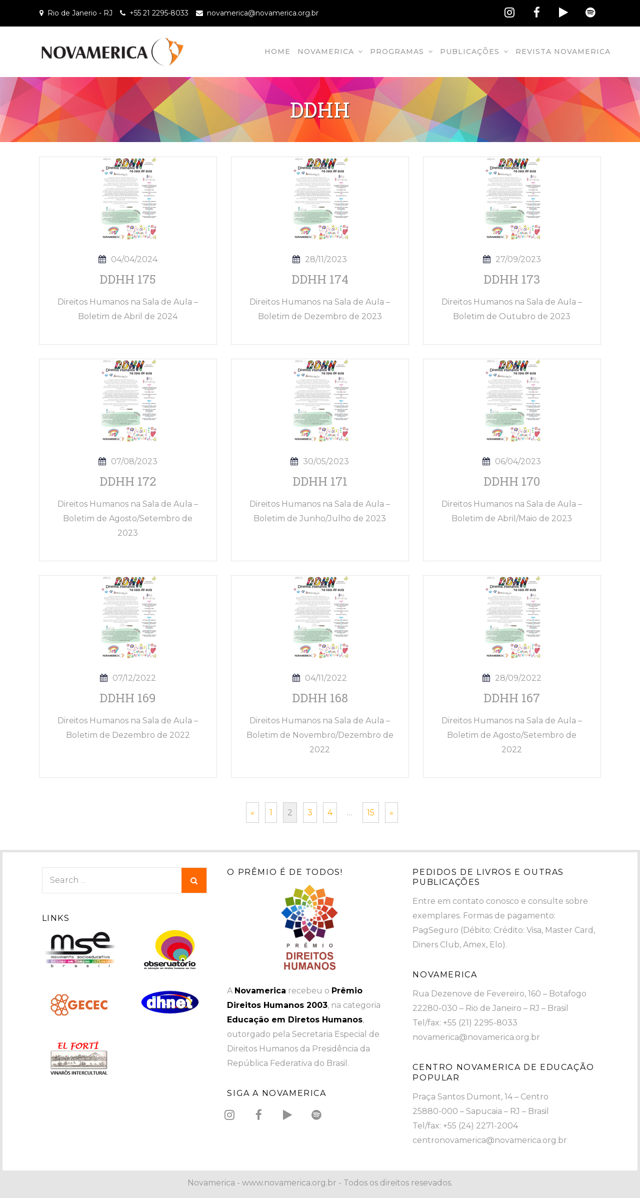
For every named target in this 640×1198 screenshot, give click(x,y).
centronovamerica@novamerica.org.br (489, 1140)
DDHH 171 (320, 481)
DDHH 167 (512, 698)
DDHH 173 (512, 279)
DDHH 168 (320, 698)
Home (277, 51)
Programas (397, 51)
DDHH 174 (320, 279)
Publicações (470, 51)
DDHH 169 (128, 698)
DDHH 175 (128, 279)
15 (370, 812)
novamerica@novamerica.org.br (262, 13)
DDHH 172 (128, 481)
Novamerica (326, 51)
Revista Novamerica (563, 51)
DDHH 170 (512, 481)
